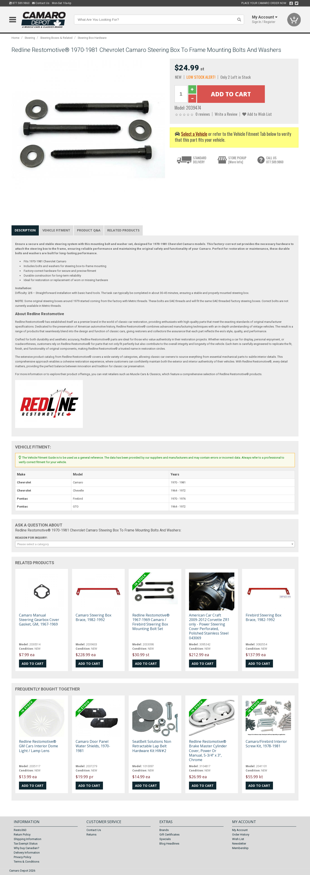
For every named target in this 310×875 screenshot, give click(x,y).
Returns (91, 834)
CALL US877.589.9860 (274, 159)
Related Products (123, 230)
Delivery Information (27, 852)
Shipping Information (27, 839)
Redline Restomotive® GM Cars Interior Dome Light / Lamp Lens (38, 746)
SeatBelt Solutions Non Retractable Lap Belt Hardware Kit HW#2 (151, 746)
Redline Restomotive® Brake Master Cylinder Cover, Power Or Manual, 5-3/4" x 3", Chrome (208, 750)
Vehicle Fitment (56, 230)
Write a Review (226, 114)
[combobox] (155, 544)
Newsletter (239, 843)
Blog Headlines (169, 843)
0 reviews (203, 114)
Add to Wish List (257, 114)
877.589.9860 (19, 3)
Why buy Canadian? (26, 848)
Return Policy (22, 834)
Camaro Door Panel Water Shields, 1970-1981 (93, 746)
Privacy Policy (22, 857)
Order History (240, 834)
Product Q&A (88, 230)
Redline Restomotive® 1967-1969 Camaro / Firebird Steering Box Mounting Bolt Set (151, 622)
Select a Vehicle (194, 134)
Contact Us (40, 3)
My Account (240, 830)
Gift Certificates (169, 834)
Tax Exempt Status (25, 843)
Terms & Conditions (26, 861)
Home (15, 37)
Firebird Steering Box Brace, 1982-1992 (263, 617)
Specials (165, 839)
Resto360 (20, 830)
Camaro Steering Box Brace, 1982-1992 (93, 617)
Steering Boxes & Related (56, 37)
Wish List (238, 839)
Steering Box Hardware (92, 37)
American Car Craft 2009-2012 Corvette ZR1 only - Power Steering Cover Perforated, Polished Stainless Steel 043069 (209, 626)
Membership (240, 848)
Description (25, 230)
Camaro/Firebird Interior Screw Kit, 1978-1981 (266, 743)
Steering (30, 37)
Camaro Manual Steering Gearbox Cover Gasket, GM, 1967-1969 (39, 620)
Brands (164, 830)
